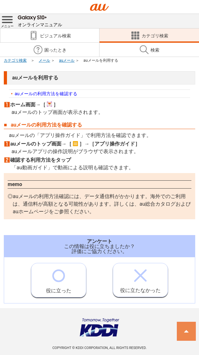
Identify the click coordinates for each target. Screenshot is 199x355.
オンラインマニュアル (40, 20)
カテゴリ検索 (15, 60)
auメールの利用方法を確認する (46, 93)
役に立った (58, 278)
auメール (66, 60)
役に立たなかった (140, 278)
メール (44, 60)
